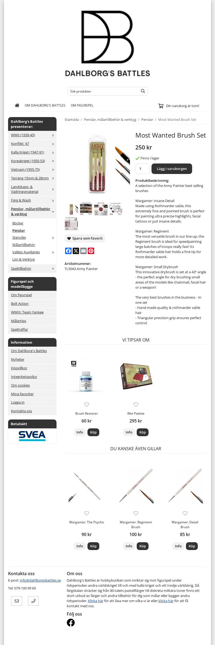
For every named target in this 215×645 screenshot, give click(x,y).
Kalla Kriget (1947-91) (33, 152)
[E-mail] (83, 251)
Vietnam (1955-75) (33, 169)
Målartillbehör (23, 244)
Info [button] (79, 432)
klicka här (166, 600)
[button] (93, 432)
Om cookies (20, 385)
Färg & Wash (33, 200)
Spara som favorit (85, 238)
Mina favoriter (22, 393)
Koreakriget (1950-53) (33, 160)
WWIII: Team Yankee (27, 312)
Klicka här (95, 600)
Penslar (18, 230)
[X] (76, 251)
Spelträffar (19, 329)
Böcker (17, 223)
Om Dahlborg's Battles (45, 105)
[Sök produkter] (102, 91)
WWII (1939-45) (33, 134)
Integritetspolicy (24, 376)
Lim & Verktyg (23, 259)
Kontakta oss (21, 410)
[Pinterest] (91, 251)
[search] (142, 91)
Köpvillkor (19, 368)
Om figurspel (82, 105)
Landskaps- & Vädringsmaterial (33, 189)
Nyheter (17, 359)
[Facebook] (68, 251)
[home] (17, 105)
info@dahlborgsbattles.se (40, 580)
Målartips (18, 320)
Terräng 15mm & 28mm (33, 178)
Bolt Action (20, 303)
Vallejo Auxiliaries (34, 252)
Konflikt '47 (33, 143)
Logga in (17, 402)
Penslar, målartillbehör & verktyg (33, 211)
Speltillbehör (33, 268)
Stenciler (34, 237)
